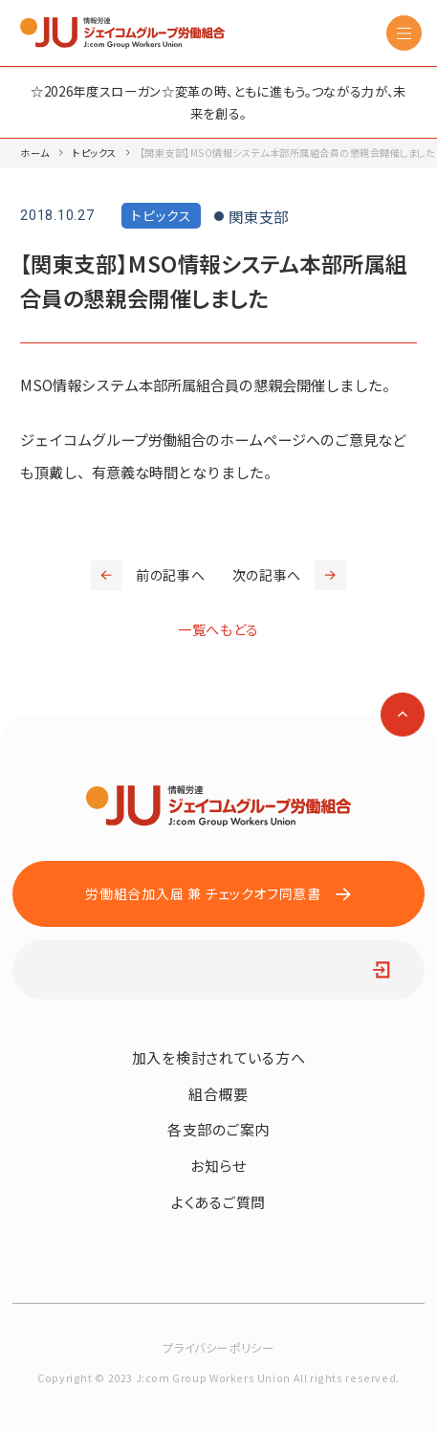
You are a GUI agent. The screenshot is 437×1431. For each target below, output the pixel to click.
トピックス (95, 152)
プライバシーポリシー (218, 1347)
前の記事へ (148, 575)
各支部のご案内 (218, 1129)
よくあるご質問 (218, 1202)
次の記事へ (289, 575)
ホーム (35, 152)
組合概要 (218, 1094)
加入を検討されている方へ (218, 1057)
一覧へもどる (218, 629)
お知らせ (218, 1166)
